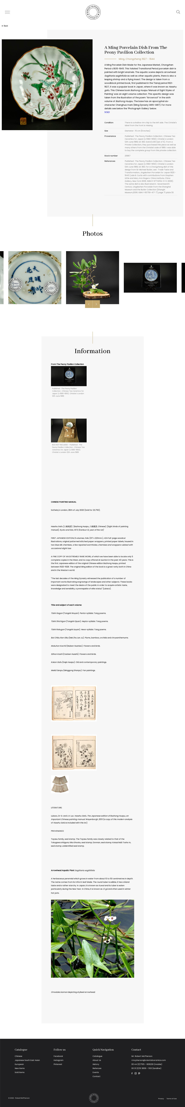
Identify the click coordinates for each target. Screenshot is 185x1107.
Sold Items (19, 1072)
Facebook (58, 1056)
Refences (97, 1068)
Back (4, 26)
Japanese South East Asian (27, 1060)
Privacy (161, 1098)
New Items (20, 1068)
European (19, 1064)
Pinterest (58, 1064)
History (96, 1064)
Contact (96, 1076)
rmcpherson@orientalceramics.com (148, 1060)
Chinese (18, 1056)
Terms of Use (172, 1098)
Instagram (58, 1060)
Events (96, 1072)
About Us (97, 1060)
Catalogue (97, 1056)
